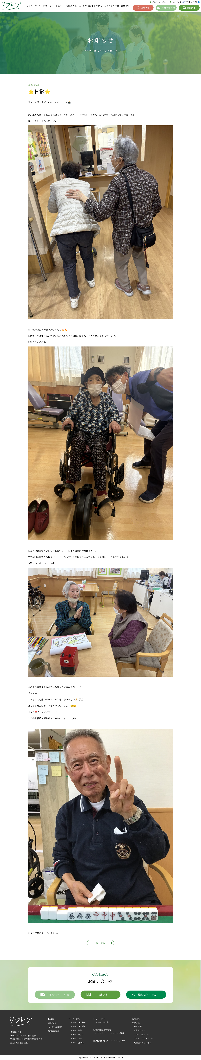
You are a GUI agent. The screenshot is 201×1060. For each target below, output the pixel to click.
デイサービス (41, 5)
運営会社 (125, 5)
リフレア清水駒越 (78, 1022)
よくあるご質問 (111, 5)
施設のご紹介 (54, 1031)
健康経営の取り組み (142, 1042)
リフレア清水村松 (78, 1026)
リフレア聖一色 (77, 1042)
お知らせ (52, 1022)
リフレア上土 (76, 1038)
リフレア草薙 (76, 1030)
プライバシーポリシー (160, 2)
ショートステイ (56, 5)
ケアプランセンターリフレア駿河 (109, 1033)
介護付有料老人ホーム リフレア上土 (109, 1040)
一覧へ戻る (99, 943)
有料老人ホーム (73, 5)
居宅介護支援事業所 (92, 5)
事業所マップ (139, 1030)
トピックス (27, 5)
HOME (51, 1018)
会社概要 (138, 1026)
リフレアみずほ (77, 1034)
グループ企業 (176, 2)
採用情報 (136, 1018)
